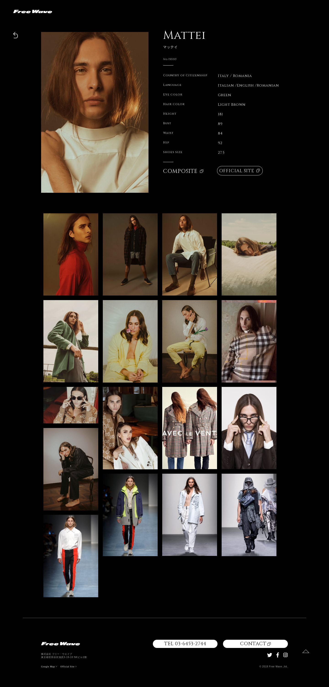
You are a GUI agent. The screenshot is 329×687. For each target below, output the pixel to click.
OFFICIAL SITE (239, 171)
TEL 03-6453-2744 (185, 644)
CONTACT (255, 644)
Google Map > (49, 666)
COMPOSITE (183, 171)
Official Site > (68, 666)
